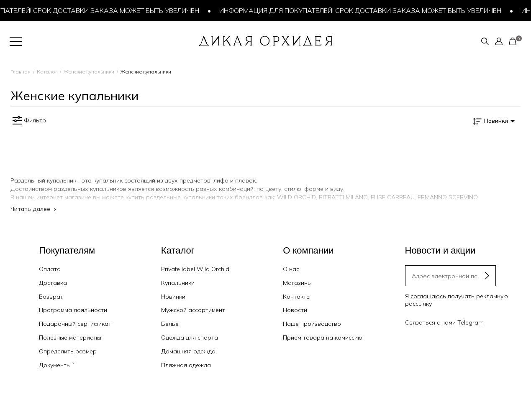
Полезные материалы (70, 337)
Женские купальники (89, 72)
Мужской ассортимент (193, 310)
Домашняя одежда (188, 351)
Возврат (51, 296)
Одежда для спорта (189, 337)
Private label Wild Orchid (195, 269)
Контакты (296, 296)
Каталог (47, 72)
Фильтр (28, 120)
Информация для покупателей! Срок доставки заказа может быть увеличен (362, 10)
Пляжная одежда (186, 365)
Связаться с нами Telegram (444, 322)
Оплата (50, 269)
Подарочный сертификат (75, 323)
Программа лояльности (73, 310)
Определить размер (68, 351)
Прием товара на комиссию (322, 337)
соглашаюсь (428, 296)
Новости (295, 310)
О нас (291, 269)
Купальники (178, 283)
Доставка (53, 283)
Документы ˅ (56, 365)
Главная (20, 72)
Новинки (173, 296)
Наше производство (312, 323)
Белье (170, 323)
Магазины (297, 283)
